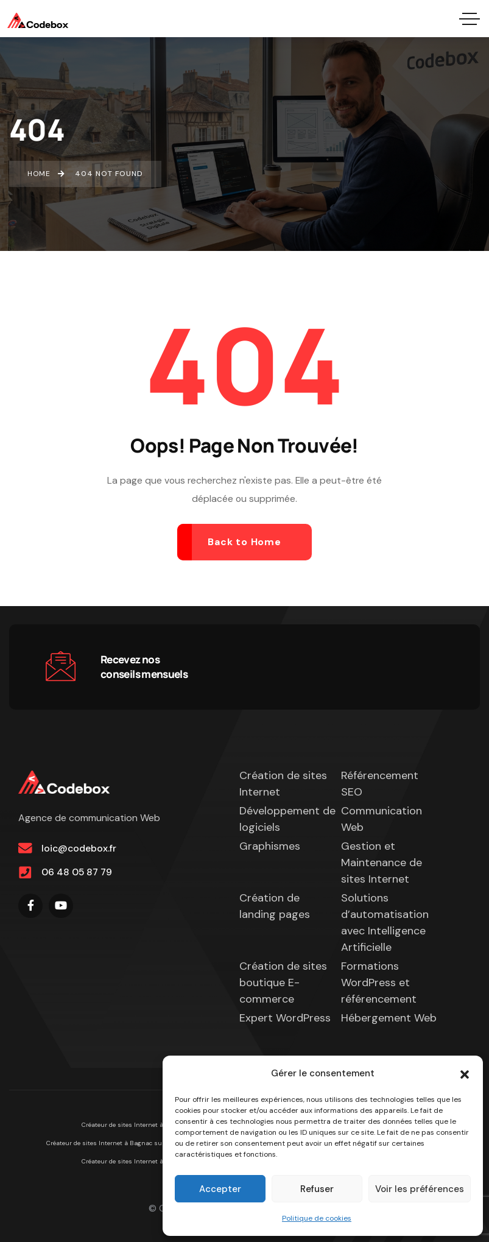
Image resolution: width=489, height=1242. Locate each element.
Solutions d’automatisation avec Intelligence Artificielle (385, 922)
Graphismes (269, 846)
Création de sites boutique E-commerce (283, 982)
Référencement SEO (379, 783)
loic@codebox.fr (78, 848)
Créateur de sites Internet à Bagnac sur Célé (112, 1143)
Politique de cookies (316, 1218)
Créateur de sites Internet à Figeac (133, 1125)
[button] (465, 1073)
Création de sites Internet (283, 783)
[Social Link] (30, 906)
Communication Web (381, 818)
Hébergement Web (389, 1018)
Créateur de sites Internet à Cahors (134, 1161)
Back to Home (244, 541)
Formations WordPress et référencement (379, 982)
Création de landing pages (274, 906)
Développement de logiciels (287, 818)
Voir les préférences (419, 1189)
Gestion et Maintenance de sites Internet (381, 862)
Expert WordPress (285, 1018)
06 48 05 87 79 (76, 872)
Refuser (317, 1189)
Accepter (220, 1189)
